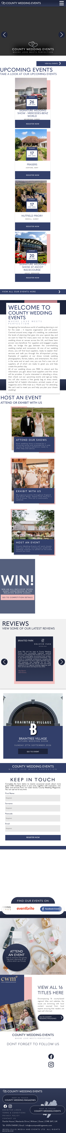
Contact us (9, 1118)
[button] (4, 34)
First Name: (10, 793)
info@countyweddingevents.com (38, 1125)
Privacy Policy (11, 1115)
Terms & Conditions (14, 1113)
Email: (7, 824)
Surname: (9, 804)
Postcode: (9, 814)
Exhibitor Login (12, 1110)
